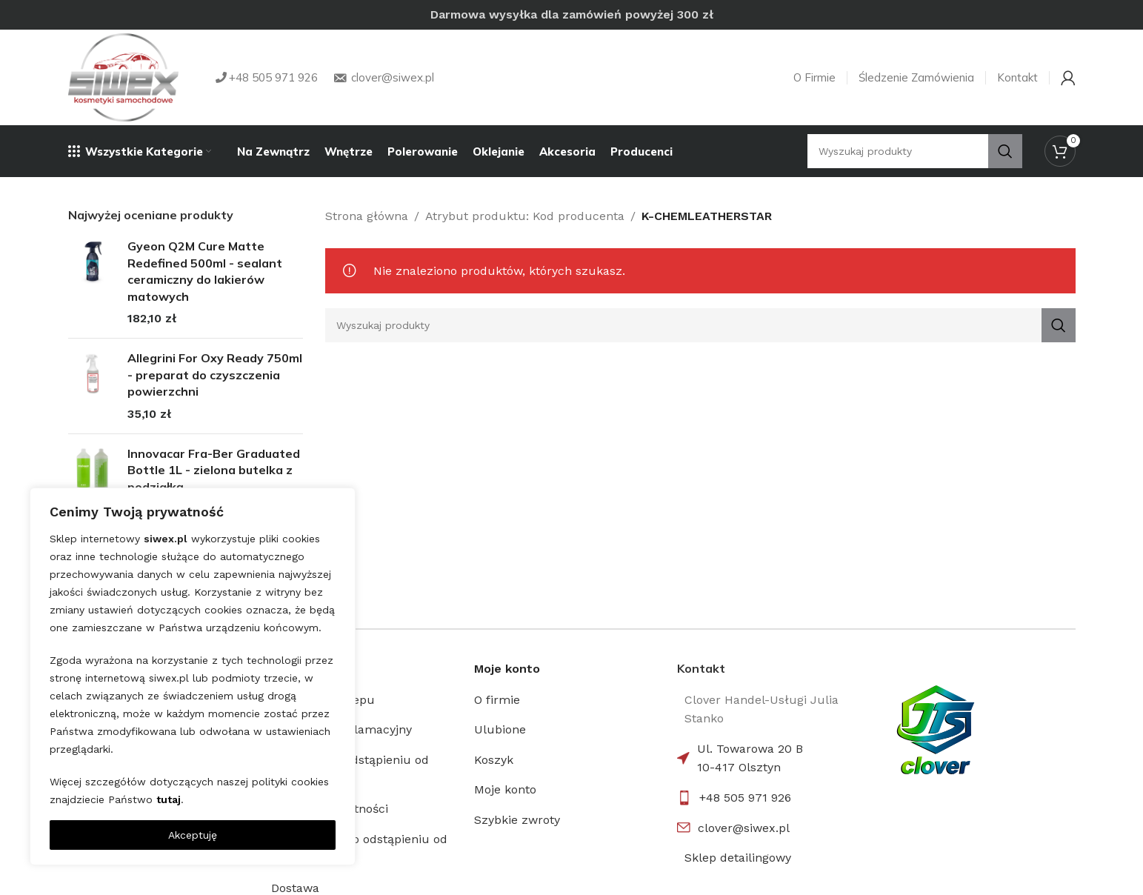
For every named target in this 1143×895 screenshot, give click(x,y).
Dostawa (295, 888)
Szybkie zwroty (517, 820)
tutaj (168, 799)
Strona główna (366, 216)
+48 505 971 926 (745, 798)
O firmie (497, 700)
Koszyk (493, 760)
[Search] (700, 325)
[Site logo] (123, 77)
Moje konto (505, 789)
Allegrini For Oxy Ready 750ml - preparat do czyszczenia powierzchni (214, 374)
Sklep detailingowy (737, 858)
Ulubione (500, 729)
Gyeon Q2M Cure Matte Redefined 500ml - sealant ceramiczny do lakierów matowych (204, 271)
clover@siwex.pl (744, 828)
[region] (193, 676)
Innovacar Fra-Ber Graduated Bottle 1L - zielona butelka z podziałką (213, 470)
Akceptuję (192, 835)
